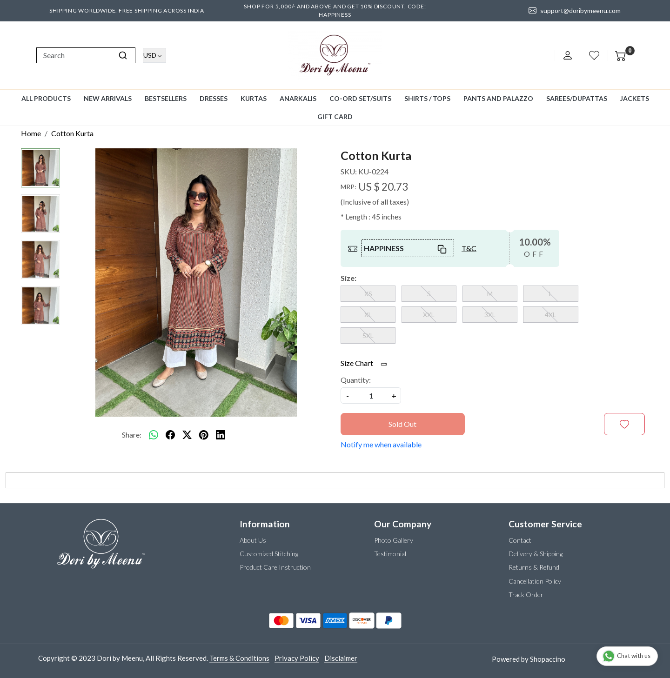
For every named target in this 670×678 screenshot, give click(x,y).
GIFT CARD (335, 116)
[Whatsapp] (153, 434)
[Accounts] (568, 55)
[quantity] (371, 395)
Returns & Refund (534, 567)
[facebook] (170, 434)
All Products (46, 98)
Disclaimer (340, 658)
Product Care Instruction (275, 567)
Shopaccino (547, 659)
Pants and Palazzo (498, 98)
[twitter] (187, 434)
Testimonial (390, 554)
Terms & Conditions (239, 658)
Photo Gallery (393, 540)
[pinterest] (203, 434)
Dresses (214, 98)
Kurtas (254, 98)
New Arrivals (108, 98)
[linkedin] (220, 434)
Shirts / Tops (427, 98)
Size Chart (367, 363)
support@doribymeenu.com (575, 11)
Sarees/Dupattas (576, 98)
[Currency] (154, 55)
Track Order (526, 594)
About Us (253, 540)
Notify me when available (381, 444)
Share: (131, 434)
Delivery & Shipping (536, 554)
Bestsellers (166, 98)
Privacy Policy (297, 658)
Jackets (634, 98)
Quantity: (356, 379)
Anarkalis (298, 98)
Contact (520, 540)
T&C (469, 248)
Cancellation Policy (535, 581)
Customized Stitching (269, 554)
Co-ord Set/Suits (360, 98)
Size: (348, 277)
